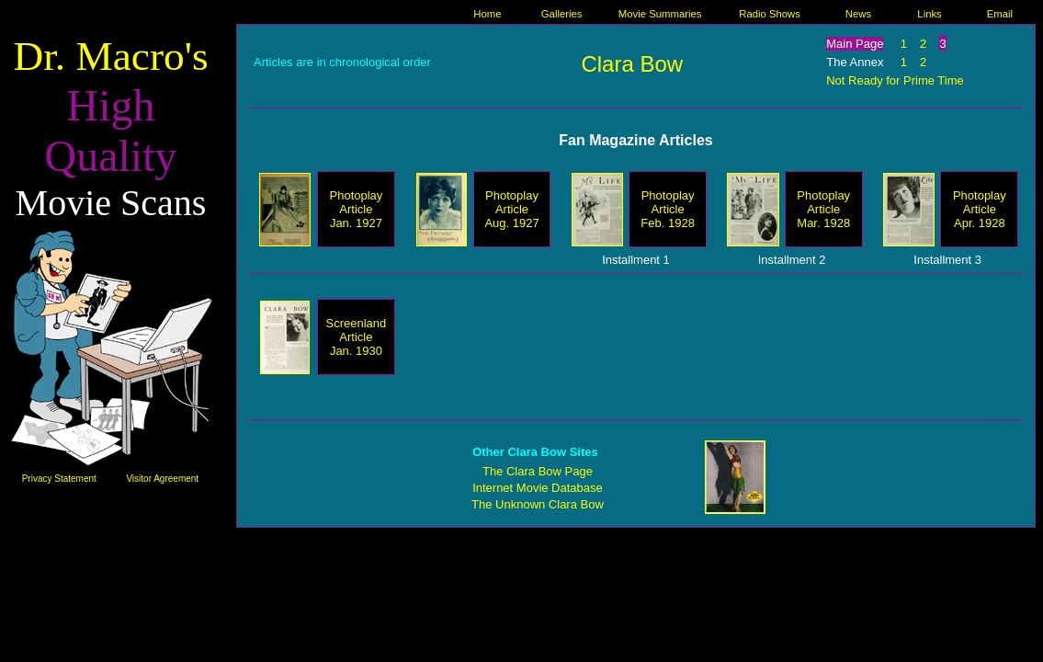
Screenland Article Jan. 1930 (356, 337)
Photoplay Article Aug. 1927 (511, 209)
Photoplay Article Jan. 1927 (356, 209)
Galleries (562, 13)
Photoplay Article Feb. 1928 (668, 209)
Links (929, 13)
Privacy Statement (59, 479)
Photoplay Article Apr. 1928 (979, 209)
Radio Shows (769, 13)
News (858, 13)
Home (487, 13)
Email (1000, 13)
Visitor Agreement (162, 479)
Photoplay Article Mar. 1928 (823, 209)
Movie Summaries (660, 13)
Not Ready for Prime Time (895, 80)
